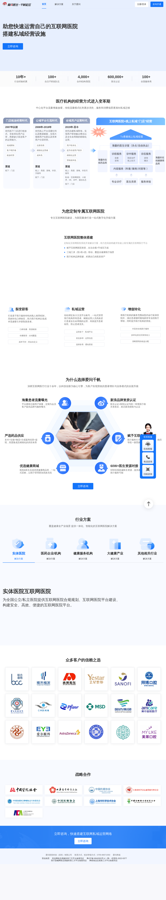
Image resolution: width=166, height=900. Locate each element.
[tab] (19, 549)
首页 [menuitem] (44, 4)
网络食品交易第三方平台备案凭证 (103, 860)
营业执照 (45, 858)
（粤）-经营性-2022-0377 (116, 858)
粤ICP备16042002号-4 (96, 858)
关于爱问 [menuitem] (76, 4)
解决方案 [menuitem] (59, 4)
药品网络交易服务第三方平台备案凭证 (68, 858)
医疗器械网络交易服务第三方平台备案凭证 (69, 860)
